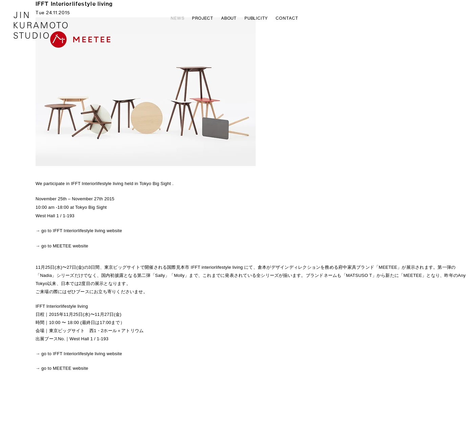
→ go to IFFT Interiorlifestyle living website (79, 230)
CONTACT (287, 18)
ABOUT (229, 18)
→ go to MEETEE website (62, 245)
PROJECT (202, 18)
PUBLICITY (256, 18)
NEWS (177, 18)
